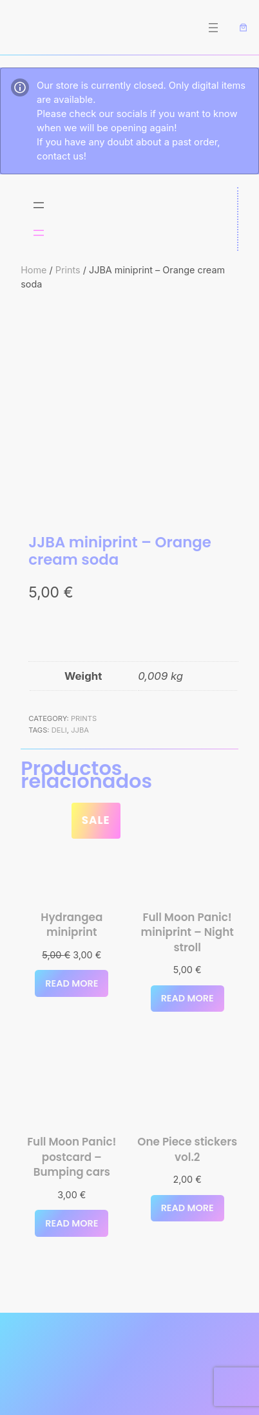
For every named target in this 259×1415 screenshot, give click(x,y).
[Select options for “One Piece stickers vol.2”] (187, 1208)
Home (33, 269)
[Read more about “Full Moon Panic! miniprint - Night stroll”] (187, 998)
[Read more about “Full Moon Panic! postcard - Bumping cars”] (71, 1223)
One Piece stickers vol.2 (187, 1150)
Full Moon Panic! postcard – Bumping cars (71, 1157)
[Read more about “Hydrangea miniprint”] (71, 983)
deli (59, 730)
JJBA (80, 730)
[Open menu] (213, 27)
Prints (68, 269)
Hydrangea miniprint (71, 925)
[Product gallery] (129, 413)
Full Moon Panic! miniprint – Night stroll (187, 932)
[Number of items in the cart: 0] (243, 27)
